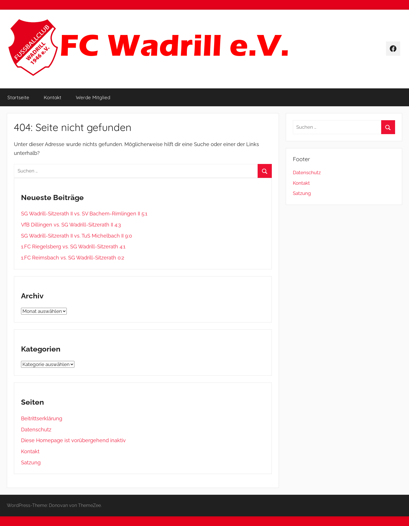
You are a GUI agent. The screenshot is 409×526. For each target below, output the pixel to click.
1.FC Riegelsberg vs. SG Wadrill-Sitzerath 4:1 (73, 247)
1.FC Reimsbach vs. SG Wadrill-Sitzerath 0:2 (72, 258)
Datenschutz (36, 430)
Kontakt (52, 97)
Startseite (18, 97)
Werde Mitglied (93, 97)
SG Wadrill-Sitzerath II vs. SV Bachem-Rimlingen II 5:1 (84, 214)
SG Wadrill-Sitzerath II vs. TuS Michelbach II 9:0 (76, 236)
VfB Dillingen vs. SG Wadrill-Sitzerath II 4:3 (71, 225)
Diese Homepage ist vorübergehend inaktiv (73, 440)
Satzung (31, 462)
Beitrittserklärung (41, 418)
